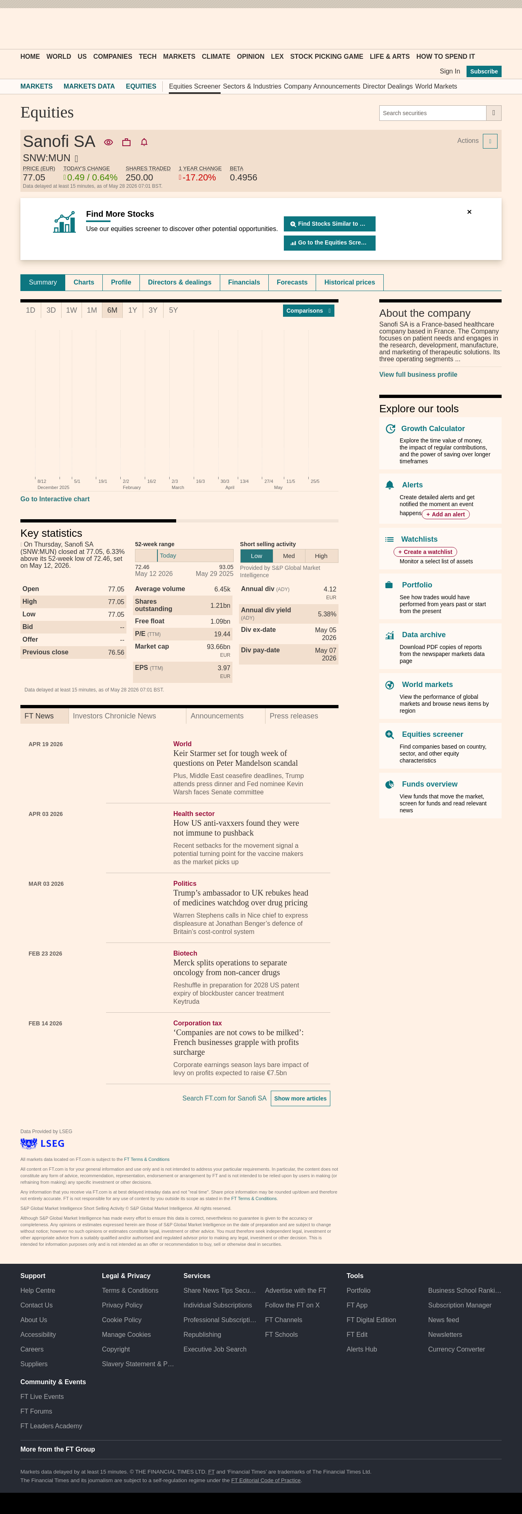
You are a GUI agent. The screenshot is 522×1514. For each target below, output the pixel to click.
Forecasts (292, 282)
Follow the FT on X (292, 1305)
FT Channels (283, 1319)
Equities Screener (194, 86)
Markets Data (89, 86)
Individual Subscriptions (218, 1305)
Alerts (412, 485)
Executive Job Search (215, 1349)
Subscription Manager (460, 1305)
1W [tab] (71, 310)
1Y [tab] (132, 310)
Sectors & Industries (252, 86)
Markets (179, 56)
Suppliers (34, 1364)
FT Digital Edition (371, 1319)
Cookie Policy (122, 1319)
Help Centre (37, 1290)
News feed (443, 1319)
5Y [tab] (173, 310)
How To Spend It (445, 56)
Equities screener (432, 734)
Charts (83, 282)
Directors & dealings (180, 282)
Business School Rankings (465, 1290)
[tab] (42, 282)
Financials (244, 282)
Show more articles (300, 1098)
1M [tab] (92, 310)
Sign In (450, 71)
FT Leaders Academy (51, 1426)
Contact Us (36, 1305)
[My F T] (491, 28)
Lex (277, 56)
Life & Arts (390, 56)
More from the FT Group (57, 1449)
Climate (216, 56)
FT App (357, 1305)
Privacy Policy (122, 1305)
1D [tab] (30, 310)
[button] (24, 28)
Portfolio (417, 585)
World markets (427, 684)
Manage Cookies (126, 1334)
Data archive (424, 635)
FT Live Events (42, 1396)
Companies (113, 56)
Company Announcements (322, 86)
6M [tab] (112, 310)
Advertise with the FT (295, 1290)
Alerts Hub (362, 1349)
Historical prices (349, 282)
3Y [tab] (152, 310)
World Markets (436, 86)
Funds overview (430, 784)
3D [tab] (51, 310)
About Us (33, 1319)
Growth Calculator (433, 429)
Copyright (116, 1349)
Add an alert (448, 514)
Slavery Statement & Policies (138, 1364)
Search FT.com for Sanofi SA (224, 1098)
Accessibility (38, 1334)
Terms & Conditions (130, 1290)
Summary (43, 282)
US (81, 56)
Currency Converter (456, 1349)
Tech (148, 56)
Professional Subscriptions (220, 1319)
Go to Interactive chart (55, 499)
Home (30, 56)
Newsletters (445, 1334)
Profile (121, 282)
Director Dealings (388, 86)
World (58, 56)
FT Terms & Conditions (146, 1159)
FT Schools (281, 1334)
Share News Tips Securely (220, 1290)
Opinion (251, 56)
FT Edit (357, 1334)
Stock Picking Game (326, 56)
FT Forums (36, 1411)
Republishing (202, 1334)
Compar (309, 310)
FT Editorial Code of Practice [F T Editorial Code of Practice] (266, 1480)
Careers (32, 1349)
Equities (141, 86)
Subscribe (484, 71)
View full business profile (418, 374)
